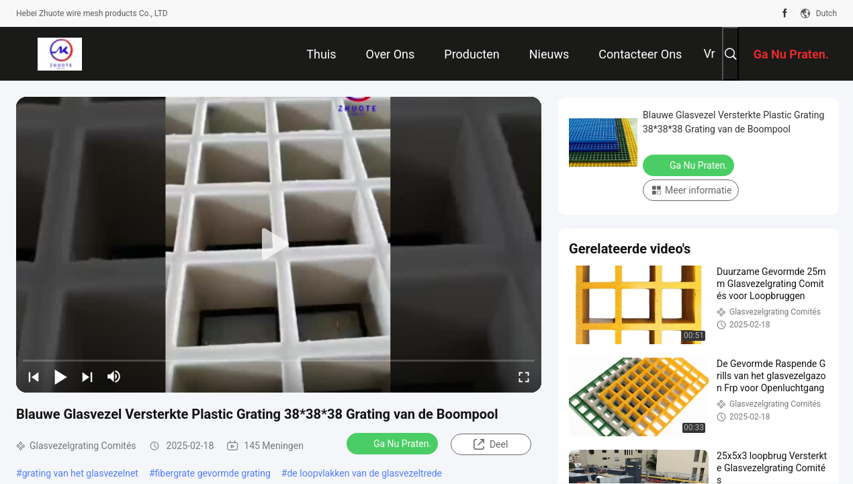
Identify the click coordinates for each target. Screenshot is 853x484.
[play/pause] (60, 376)
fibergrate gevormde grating (213, 473)
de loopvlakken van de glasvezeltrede (364, 473)
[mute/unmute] (114, 376)
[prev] (33, 376)
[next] (87, 376)
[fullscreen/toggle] (523, 376)
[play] (279, 244)
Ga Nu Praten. (393, 443)
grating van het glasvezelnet (80, 473)
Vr (709, 53)
